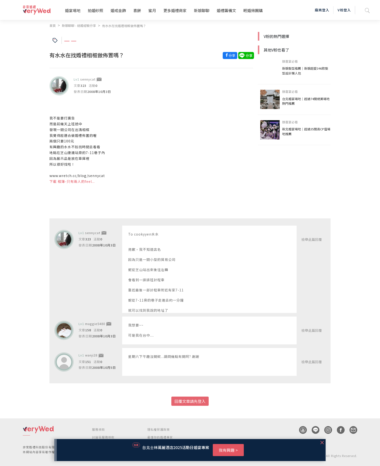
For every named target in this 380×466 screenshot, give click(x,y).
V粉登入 (344, 9)
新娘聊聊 (201, 10)
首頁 (52, 25)
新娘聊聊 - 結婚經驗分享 (79, 25)
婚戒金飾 (118, 10)
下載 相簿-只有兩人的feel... (72, 181)
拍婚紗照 (95, 10)
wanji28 (91, 355)
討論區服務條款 (103, 437)
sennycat (87, 79)
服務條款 (98, 429)
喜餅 (137, 10)
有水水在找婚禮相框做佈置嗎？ (124, 25)
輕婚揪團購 (253, 10)
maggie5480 (95, 323)
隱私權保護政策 (158, 429)
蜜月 (152, 10)
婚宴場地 (72, 10)
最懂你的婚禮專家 (160, 437)
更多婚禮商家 (175, 10)
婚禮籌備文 (226, 10)
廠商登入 (322, 9)
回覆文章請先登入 (190, 401)
